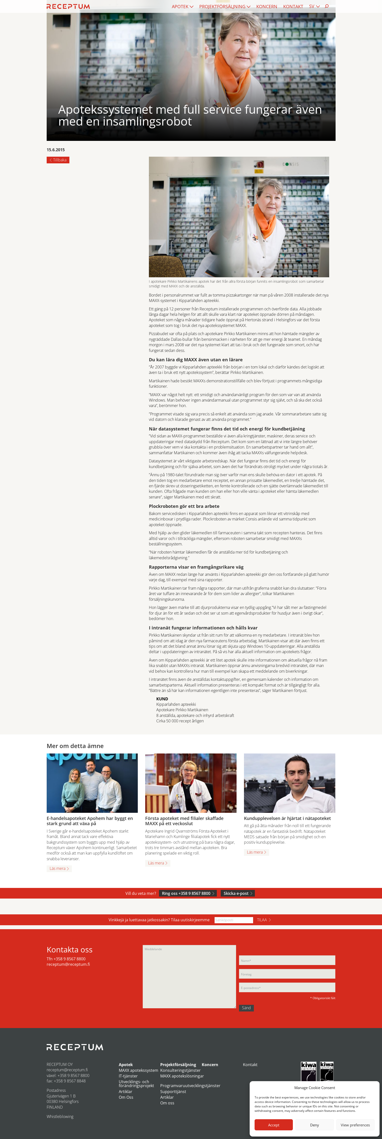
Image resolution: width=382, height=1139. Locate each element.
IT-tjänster (128, 1076)
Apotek (180, 6)
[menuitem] (182, 6)
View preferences (355, 1124)
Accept (273, 1124)
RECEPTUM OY (60, 1064)
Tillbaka (59, 160)
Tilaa (262, 920)
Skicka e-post (236, 893)
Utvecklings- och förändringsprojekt (136, 1084)
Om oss (167, 1103)
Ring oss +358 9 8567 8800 (186, 893)
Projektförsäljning (222, 6)
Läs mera (57, 868)
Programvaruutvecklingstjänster (190, 1086)
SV (311, 6)
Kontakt (293, 6)
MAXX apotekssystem (138, 1070)
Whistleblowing (60, 1116)
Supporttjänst (173, 1092)
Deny (314, 1124)
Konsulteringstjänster (180, 1070)
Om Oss (126, 1097)
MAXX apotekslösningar (182, 1076)
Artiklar (125, 1092)
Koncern (266, 6)
